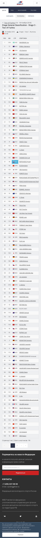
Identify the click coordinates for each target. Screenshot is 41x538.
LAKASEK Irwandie (24, 344)
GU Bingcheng (23, 165)
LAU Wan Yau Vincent (25, 213)
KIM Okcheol (23, 317)
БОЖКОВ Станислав (25, 281)
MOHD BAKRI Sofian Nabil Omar (28, 384)
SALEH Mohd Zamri (25, 408)
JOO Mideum (23, 392)
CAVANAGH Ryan (24, 122)
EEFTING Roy (23, 305)
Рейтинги (31, 16)
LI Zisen (21, 150)
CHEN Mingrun (23, 261)
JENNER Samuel (24, 312)
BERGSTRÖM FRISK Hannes (27, 130)
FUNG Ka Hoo (23, 102)
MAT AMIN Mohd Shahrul (26, 221)
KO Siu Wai (22, 324)
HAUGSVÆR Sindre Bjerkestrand (28, 368)
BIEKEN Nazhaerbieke (25, 138)
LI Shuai (21, 197)
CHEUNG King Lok (24, 158)
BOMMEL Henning (24, 189)
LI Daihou (22, 285)
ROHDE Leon (23, 217)
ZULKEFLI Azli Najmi (25, 412)
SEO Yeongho (23, 420)
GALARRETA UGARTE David (27, 94)
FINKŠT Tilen (23, 142)
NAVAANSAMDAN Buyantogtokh (28, 400)
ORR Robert (22, 436)
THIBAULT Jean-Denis (25, 225)
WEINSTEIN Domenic (25, 340)
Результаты (20, 16)
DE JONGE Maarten (24, 74)
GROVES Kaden (23, 352)
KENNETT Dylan (24, 360)
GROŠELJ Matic (23, 134)
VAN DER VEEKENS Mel (26, 273)
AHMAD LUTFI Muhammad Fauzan (29, 416)
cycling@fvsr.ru (13, 487)
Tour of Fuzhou (9, 23)
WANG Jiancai (23, 110)
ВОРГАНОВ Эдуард (25, 162)
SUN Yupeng (23, 424)
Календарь (9, 16)
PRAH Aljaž (22, 185)
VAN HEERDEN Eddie (25, 249)
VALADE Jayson (24, 404)
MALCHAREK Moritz (25, 245)
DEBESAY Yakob (24, 54)
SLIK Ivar (22, 241)
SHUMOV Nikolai (24, 293)
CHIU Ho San (23, 114)
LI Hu (21, 396)
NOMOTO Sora (23, 173)
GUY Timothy (23, 209)
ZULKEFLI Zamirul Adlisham (27, 301)
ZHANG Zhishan (24, 321)
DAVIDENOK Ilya (24, 42)
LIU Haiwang (23, 432)
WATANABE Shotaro (25, 253)
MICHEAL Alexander (25, 126)
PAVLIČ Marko (23, 62)
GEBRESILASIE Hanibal (26, 58)
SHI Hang (22, 233)
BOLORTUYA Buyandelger (26, 380)
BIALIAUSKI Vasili (24, 118)
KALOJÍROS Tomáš (24, 265)
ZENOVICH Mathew (25, 193)
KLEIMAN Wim (23, 269)
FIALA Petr (22, 205)
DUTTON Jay (22, 106)
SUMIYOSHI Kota (24, 146)
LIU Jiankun (22, 86)
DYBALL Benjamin (24, 46)
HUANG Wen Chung (25, 289)
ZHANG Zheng (23, 372)
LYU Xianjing (23, 50)
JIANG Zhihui (23, 154)
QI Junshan (22, 428)
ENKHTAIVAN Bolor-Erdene (27, 364)
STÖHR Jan (22, 229)
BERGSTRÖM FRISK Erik (26, 98)
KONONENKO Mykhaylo (26, 78)
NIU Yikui (22, 388)
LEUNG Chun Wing (24, 336)
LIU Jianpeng (23, 277)
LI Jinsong (22, 376)
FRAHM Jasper (23, 257)
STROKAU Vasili (24, 70)
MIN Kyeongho (23, 237)
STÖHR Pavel (23, 328)
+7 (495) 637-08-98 (10, 484)
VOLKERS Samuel (24, 348)
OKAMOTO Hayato (24, 201)
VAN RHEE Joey (24, 297)
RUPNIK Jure (23, 332)
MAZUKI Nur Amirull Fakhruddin (28, 82)
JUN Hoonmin (23, 169)
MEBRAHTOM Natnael (25, 66)
